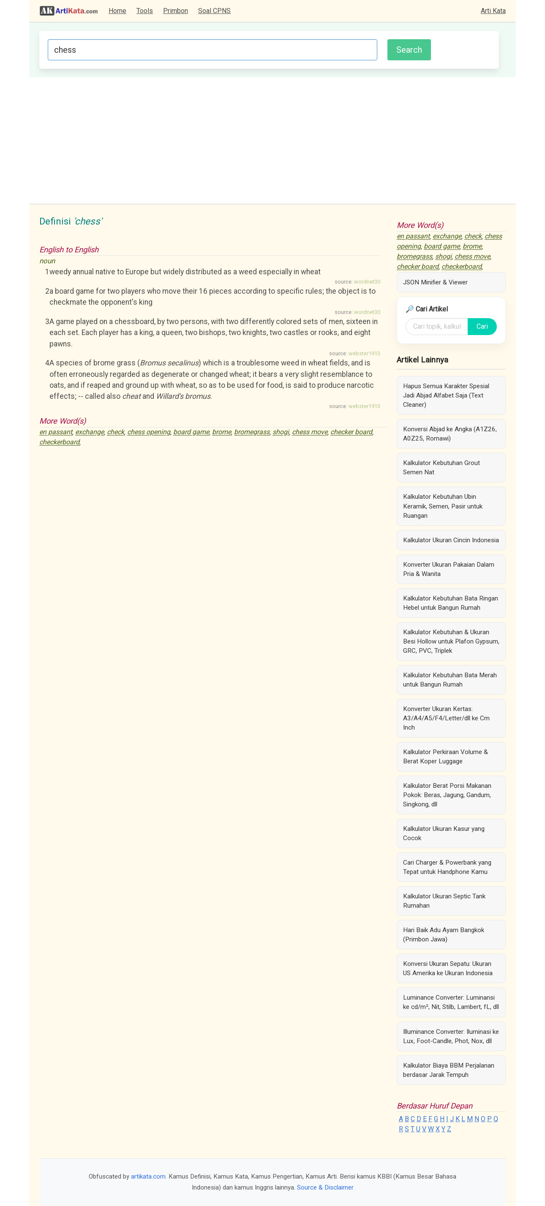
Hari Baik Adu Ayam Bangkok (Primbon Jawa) (443, 934)
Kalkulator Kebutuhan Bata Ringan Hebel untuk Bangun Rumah (450, 603)
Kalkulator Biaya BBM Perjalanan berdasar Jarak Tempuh (448, 1070)
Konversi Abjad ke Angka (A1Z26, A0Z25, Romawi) (450, 433)
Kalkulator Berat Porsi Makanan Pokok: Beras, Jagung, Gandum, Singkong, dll (447, 795)
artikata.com (148, 1176)
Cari (482, 326)
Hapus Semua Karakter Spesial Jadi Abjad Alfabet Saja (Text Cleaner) (446, 395)
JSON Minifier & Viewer (435, 282)
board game (191, 432)
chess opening (148, 432)
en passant (55, 432)
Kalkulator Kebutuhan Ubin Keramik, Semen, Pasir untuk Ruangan (442, 506)
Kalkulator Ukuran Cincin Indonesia (451, 540)
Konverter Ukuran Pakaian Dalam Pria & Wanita (448, 569)
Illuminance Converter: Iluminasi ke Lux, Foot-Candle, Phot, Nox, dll (451, 1036)
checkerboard (59, 442)
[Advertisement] (272, 140)
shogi (280, 432)
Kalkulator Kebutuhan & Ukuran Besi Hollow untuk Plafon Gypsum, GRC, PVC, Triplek (451, 641)
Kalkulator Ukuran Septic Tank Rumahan (444, 900)
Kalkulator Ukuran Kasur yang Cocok (444, 833)
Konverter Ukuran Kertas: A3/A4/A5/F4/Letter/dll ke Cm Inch (446, 718)
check (115, 432)
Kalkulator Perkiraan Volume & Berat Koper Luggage (445, 756)
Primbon (175, 11)
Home (117, 11)
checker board (351, 432)
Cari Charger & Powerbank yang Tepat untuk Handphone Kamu (447, 867)
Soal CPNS (214, 11)
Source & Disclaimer (325, 1187)
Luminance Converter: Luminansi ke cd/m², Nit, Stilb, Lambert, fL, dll (451, 1002)
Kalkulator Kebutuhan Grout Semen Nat (441, 467)
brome (221, 432)
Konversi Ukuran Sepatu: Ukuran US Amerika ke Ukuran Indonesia (448, 968)
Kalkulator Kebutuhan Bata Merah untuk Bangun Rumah (450, 679)
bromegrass (252, 432)
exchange (89, 432)
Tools (144, 11)
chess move (309, 432)
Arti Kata (493, 11)
